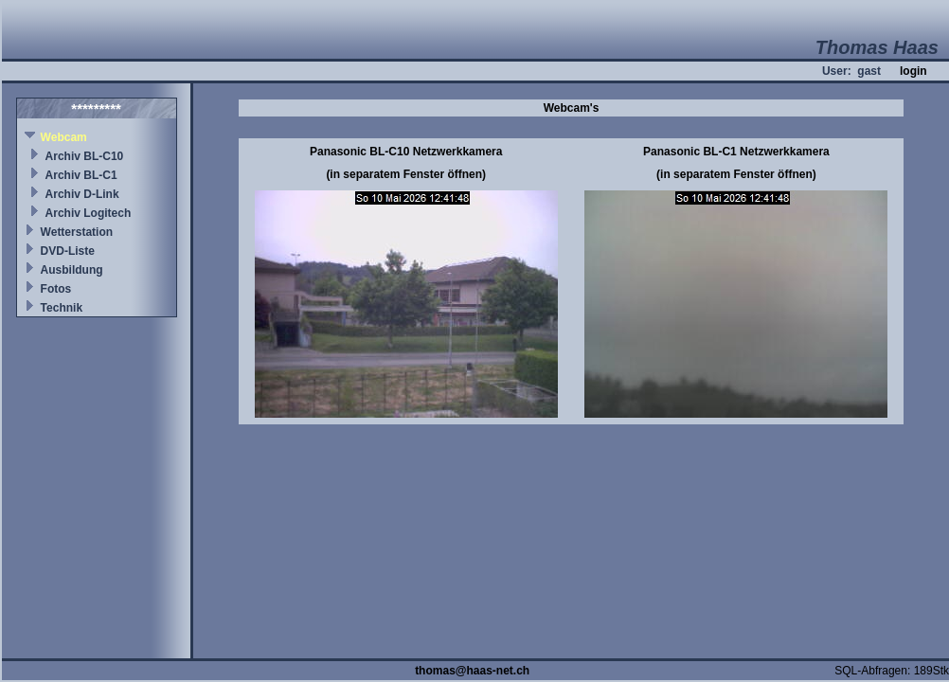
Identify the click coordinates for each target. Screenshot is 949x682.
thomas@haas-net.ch (472, 670)
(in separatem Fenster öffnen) (406, 174)
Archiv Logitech (88, 213)
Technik (61, 307)
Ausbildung (72, 270)
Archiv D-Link (82, 194)
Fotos (56, 289)
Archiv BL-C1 (81, 175)
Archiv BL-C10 (84, 156)
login (913, 71)
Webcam (64, 137)
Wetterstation (77, 232)
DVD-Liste (68, 251)
